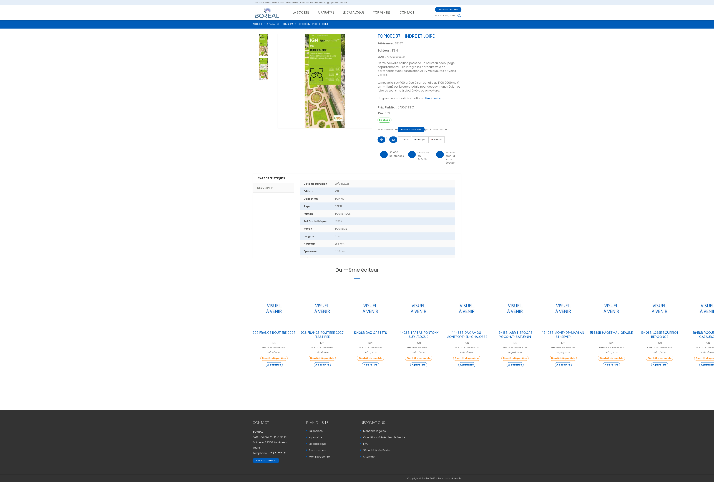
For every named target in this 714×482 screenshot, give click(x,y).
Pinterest (436, 139)
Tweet (404, 139)
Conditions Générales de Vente (384, 437)
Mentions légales (374, 431)
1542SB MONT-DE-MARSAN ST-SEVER (563, 334)
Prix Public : (387, 107)
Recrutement (318, 450)
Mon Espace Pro (448, 9)
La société (316, 431)
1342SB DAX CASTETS (370, 332)
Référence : (386, 43)
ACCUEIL (257, 24)
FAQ (365, 444)
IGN (395, 50)
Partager (420, 139)
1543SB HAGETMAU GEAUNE (611, 332)
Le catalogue (317, 444)
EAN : (381, 57)
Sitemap (369, 456)
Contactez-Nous (266, 460)
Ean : (265, 347)
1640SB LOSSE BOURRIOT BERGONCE (659, 334)
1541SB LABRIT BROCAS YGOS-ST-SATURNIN (515, 334)
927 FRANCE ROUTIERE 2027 (274, 332)
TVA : (381, 113)
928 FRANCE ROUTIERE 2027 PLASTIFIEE (322, 334)
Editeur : (384, 50)
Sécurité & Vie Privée (377, 450)
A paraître (315, 437)
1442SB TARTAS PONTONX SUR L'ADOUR (419, 334)
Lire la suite (433, 98)
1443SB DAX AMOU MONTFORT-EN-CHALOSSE (466, 334)
